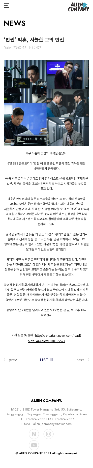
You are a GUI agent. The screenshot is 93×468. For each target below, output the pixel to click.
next (80, 359)
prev (13, 359)
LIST (44, 359)
